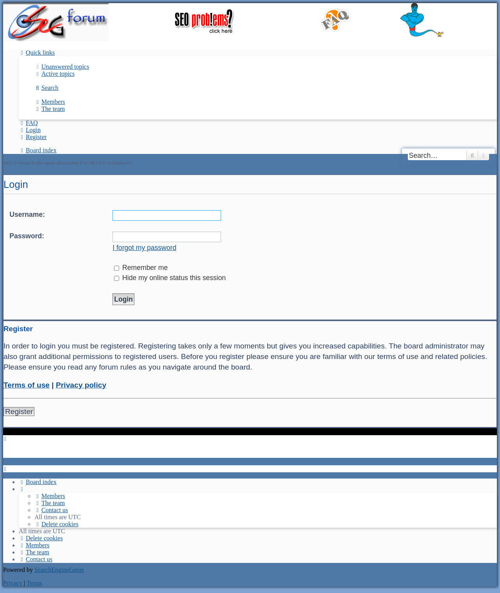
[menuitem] (61, 66)
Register (19, 411)
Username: (27, 214)
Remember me (141, 267)
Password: (26, 236)
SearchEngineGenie (59, 569)
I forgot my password (144, 248)
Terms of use (27, 385)
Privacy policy (81, 385)
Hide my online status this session (170, 278)
